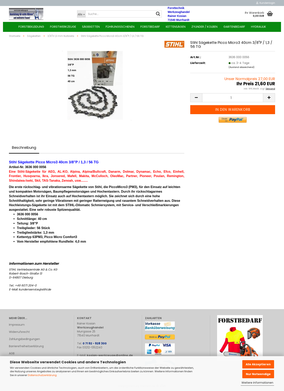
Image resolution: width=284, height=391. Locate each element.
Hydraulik (258, 26)
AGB (11, 353)
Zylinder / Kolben (204, 26)
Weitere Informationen (257, 383)
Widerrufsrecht (19, 332)
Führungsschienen (120, 26)
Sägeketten (91, 26)
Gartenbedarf (234, 26)
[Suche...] (81, 14)
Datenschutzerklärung (42, 375)
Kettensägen (175, 26)
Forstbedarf (150, 26)
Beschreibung (24, 147)
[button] (196, 97)
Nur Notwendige (258, 374)
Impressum (17, 325)
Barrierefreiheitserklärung (26, 346)
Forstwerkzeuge (63, 26)
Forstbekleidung (31, 26)
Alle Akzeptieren (258, 364)
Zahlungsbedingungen (24, 339)
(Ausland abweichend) (241, 67)
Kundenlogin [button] (265, 3)
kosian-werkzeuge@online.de (110, 355)
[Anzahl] (232, 97)
